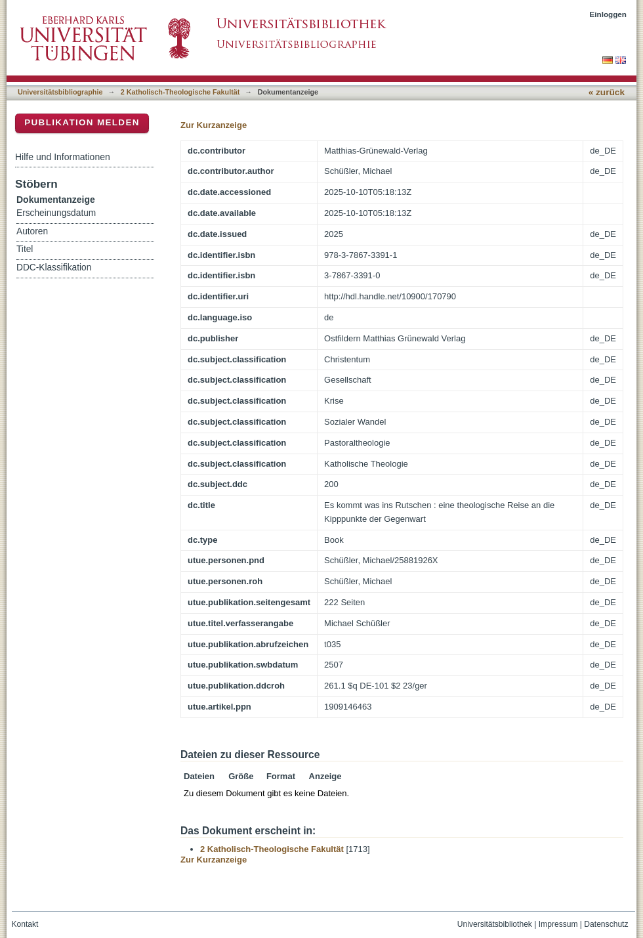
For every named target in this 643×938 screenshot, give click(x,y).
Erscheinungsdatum (56, 213)
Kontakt (25, 924)
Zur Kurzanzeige (213, 125)
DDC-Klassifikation (53, 267)
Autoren (32, 231)
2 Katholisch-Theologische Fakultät (180, 92)
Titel (24, 249)
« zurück (607, 92)
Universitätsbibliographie (60, 92)
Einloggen (608, 14)
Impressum (558, 924)
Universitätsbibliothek (494, 924)
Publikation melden (82, 122)
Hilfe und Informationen (62, 157)
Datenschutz (606, 924)
